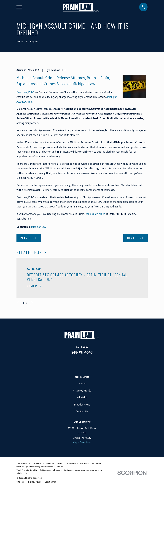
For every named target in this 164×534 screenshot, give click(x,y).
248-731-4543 (82, 405)
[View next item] (32, 356)
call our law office (95, 267)
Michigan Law (38, 280)
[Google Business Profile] (86, 416)
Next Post (135, 292)
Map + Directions (82, 496)
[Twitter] (95, 416)
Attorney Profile (82, 444)
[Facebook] (69, 416)
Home (82, 437)
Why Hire (82, 451)
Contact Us (82, 465)
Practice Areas (82, 458)
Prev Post (28, 292)
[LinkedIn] (78, 416)
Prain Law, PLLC (25, 145)
